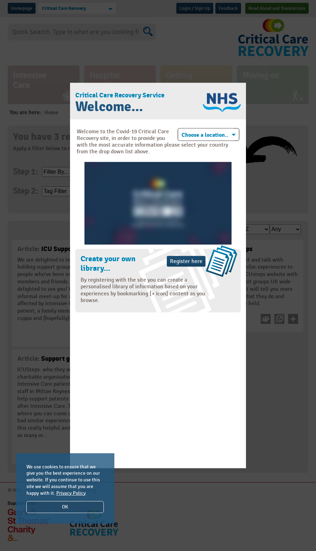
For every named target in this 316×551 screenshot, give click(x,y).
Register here (186, 261)
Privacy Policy (71, 493)
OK (65, 507)
